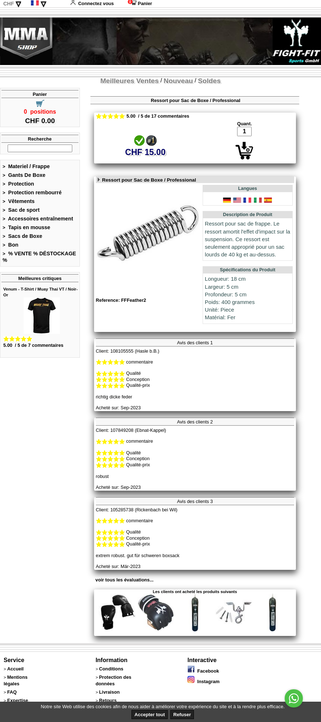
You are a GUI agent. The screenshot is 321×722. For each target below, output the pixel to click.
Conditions (111, 669)
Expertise (17, 700)
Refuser (182, 714)
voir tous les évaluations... (125, 580)
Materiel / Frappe (26, 166)
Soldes (209, 81)
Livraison (109, 692)
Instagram (203, 681)
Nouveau (178, 81)
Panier (140, 3)
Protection (18, 184)
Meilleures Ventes (129, 81)
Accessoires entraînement (38, 219)
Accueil (15, 669)
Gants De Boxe (24, 175)
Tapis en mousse (26, 227)
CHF (8, 4)
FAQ (12, 692)
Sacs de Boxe (22, 236)
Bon (11, 245)
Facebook (203, 671)
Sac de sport (21, 210)
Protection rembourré (32, 192)
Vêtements (18, 201)
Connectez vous (92, 3)
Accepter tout (149, 714)
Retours (108, 700)
